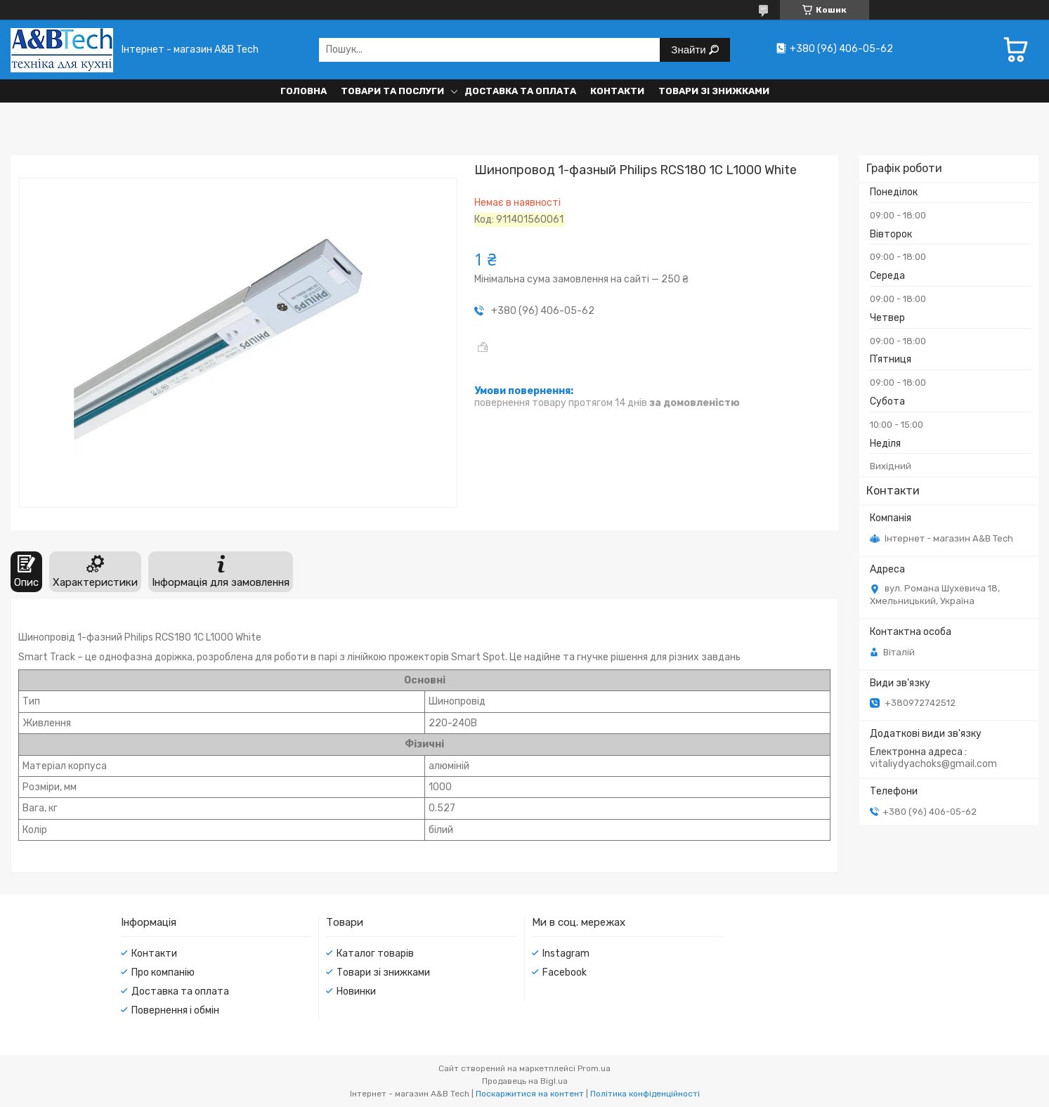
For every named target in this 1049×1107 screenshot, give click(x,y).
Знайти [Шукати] (689, 49)
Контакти (617, 91)
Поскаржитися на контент (530, 1094)
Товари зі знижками (713, 91)
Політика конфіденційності (645, 1094)
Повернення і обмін (175, 1010)
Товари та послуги (392, 91)
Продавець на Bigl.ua (525, 1081)
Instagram (565, 953)
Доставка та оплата (520, 91)
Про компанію (163, 972)
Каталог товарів (375, 953)
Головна (303, 91)
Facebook (564, 972)
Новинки (356, 991)
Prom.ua (594, 1068)
